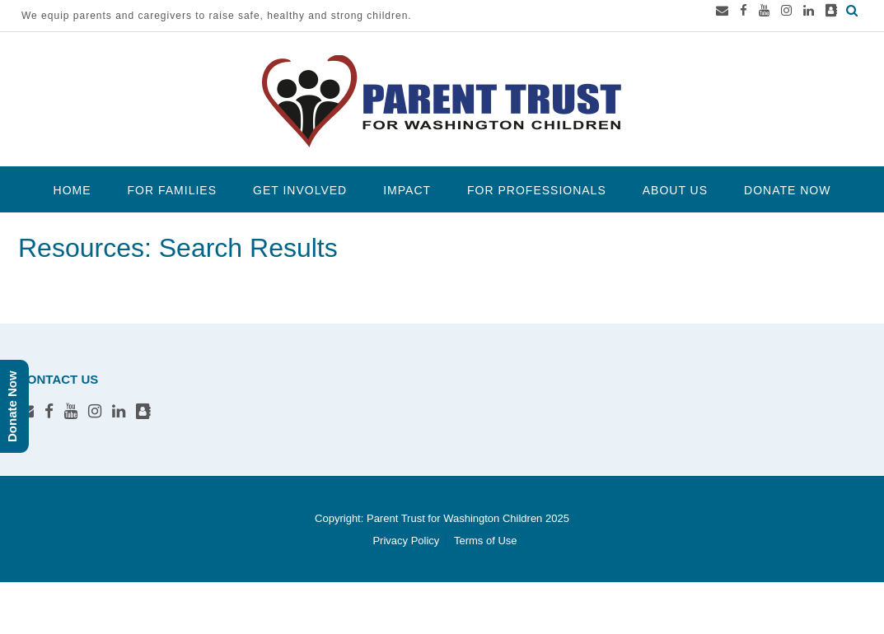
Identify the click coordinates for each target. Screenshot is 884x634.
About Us (675, 190)
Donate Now (787, 190)
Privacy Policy (405, 540)
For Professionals (536, 190)
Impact (407, 190)
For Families (172, 190)
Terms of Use (485, 540)
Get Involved (300, 190)
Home (72, 190)
